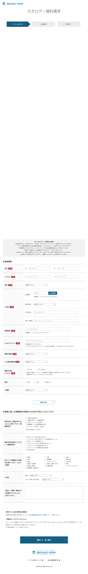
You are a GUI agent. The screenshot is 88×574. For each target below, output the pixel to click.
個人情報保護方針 (34, 515)
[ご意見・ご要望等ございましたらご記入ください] (54, 492)
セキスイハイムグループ (58, 522)
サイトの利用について (35, 560)
